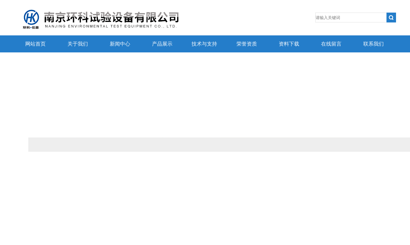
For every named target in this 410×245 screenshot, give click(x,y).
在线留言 (331, 44)
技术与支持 (204, 44)
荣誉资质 (247, 44)
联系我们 (373, 44)
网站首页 (35, 44)
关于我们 (77, 44)
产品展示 (162, 44)
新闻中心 (120, 44)
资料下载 (289, 44)
